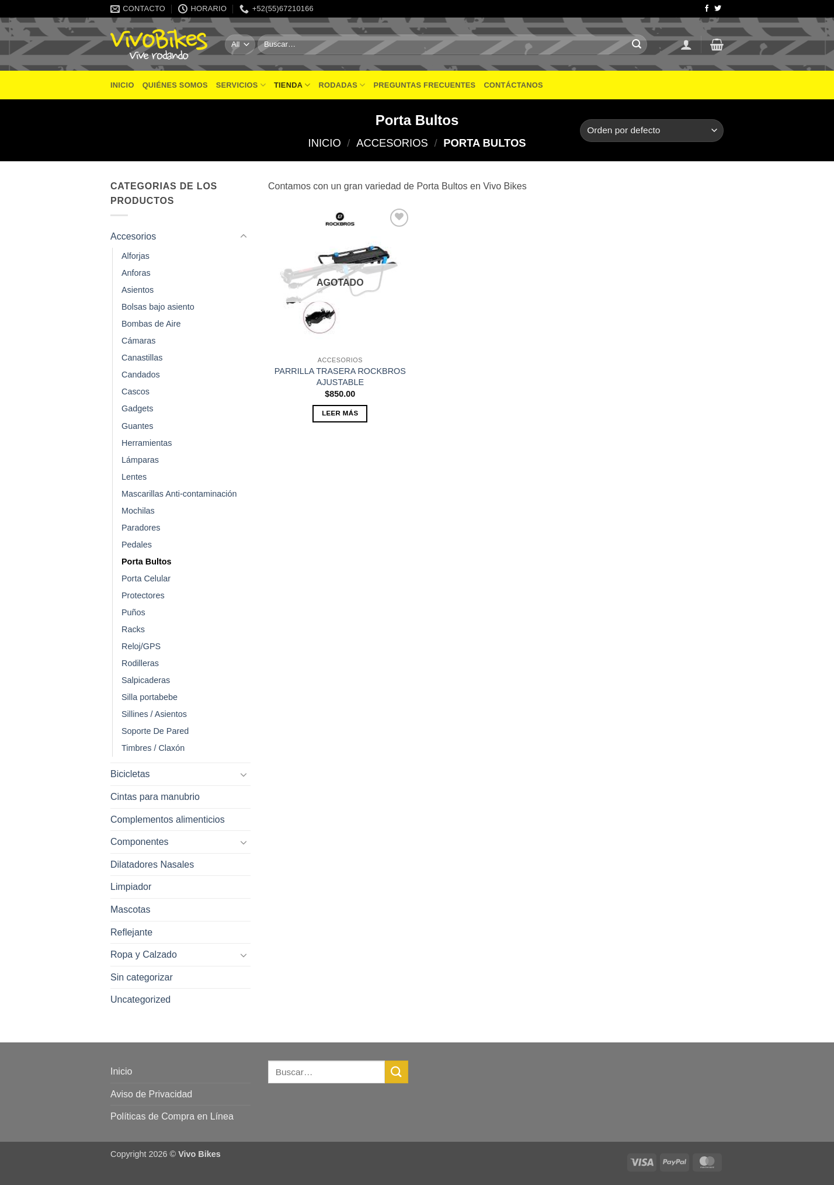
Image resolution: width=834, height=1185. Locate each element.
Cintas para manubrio (155, 797)
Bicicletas (130, 774)
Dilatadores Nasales (152, 864)
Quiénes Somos (175, 85)
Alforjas (135, 256)
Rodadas (342, 85)
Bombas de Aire (151, 323)
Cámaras (138, 340)
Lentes (134, 476)
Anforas (136, 273)
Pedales (136, 544)
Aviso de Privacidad (151, 1094)
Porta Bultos (146, 561)
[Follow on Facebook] (706, 9)
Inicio (122, 85)
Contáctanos (513, 85)
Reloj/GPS (141, 646)
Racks (133, 629)
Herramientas (146, 443)
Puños (133, 612)
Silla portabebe (149, 697)
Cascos (135, 391)
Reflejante (131, 932)
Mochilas (138, 510)
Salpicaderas (145, 680)
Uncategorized (140, 999)
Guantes (137, 426)
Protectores (143, 595)
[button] (686, 44)
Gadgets (137, 408)
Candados (140, 374)
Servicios (241, 85)
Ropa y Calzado (143, 954)
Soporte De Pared (155, 731)
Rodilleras (140, 663)
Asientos (137, 289)
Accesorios (392, 143)
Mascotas (130, 909)
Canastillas (141, 357)
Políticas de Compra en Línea (172, 1116)
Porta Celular (146, 578)
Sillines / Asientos (154, 714)
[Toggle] (244, 237)
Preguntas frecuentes (425, 85)
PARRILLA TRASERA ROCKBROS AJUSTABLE (340, 376)
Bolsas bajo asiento (157, 306)
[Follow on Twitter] (717, 9)
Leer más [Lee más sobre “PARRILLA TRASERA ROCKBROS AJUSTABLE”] (340, 413)
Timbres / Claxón (153, 748)
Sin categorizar (141, 977)
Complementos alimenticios (167, 819)
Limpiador (130, 887)
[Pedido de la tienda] (652, 130)
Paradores (140, 527)
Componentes (139, 842)
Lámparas (140, 460)
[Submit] (637, 44)
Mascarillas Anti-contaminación (179, 493)
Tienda (292, 85)
